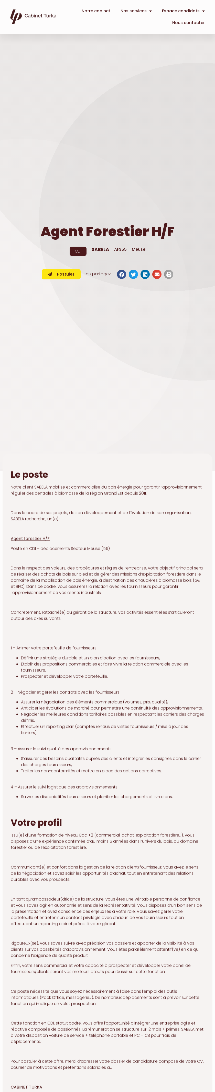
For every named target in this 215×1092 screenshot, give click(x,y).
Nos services (136, 11)
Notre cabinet (96, 11)
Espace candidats (183, 11)
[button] (121, 274)
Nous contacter (188, 23)
